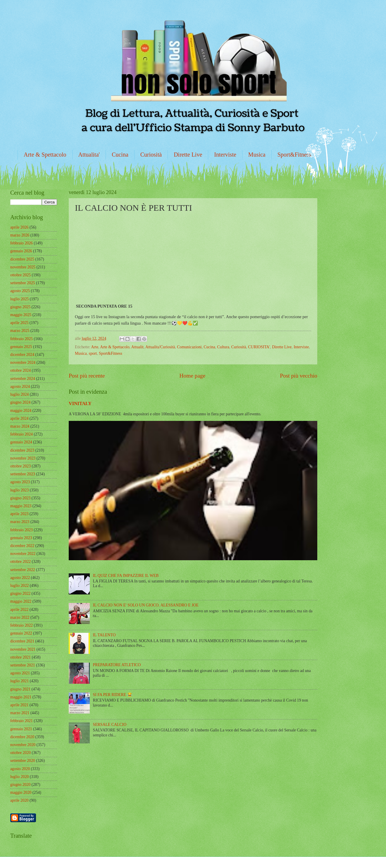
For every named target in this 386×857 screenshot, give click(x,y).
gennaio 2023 (21, 538)
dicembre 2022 (22, 546)
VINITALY (80, 403)
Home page (192, 376)
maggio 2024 (20, 410)
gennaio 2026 (21, 251)
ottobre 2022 (20, 561)
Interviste (225, 154)
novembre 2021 (22, 649)
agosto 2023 (20, 482)
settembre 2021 (22, 665)
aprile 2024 (19, 418)
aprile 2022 (19, 609)
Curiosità (151, 154)
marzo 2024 (20, 426)
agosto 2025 (20, 291)
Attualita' (89, 154)
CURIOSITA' (259, 347)
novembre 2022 (22, 553)
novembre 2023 (22, 458)
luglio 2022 (19, 585)
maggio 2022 (20, 601)
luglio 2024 (19, 394)
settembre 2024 (22, 378)
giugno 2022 (20, 593)
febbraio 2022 (21, 625)
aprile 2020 (19, 800)
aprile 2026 (19, 227)
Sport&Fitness (294, 154)
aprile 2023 (19, 514)
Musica (257, 154)
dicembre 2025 (22, 259)
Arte (95, 347)
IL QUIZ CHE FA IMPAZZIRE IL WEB (126, 575)
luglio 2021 (19, 681)
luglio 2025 (19, 299)
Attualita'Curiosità (160, 347)
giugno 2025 (20, 307)
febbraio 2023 (21, 530)
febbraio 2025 (21, 339)
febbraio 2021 (21, 721)
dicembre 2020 (22, 737)
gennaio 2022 (21, 633)
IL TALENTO (104, 635)
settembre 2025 (22, 283)
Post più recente (87, 376)
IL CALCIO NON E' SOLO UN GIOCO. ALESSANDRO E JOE (146, 605)
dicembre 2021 (22, 641)
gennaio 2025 (21, 346)
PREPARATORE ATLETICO (117, 665)
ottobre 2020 (20, 752)
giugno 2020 (20, 784)
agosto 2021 (20, 673)
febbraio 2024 (21, 434)
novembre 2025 (22, 267)
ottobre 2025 (20, 275)
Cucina (120, 154)
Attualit (137, 347)
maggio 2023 (20, 506)
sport (93, 353)
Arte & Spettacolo (45, 154)
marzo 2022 (20, 617)
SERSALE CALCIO (110, 724)
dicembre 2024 (22, 354)
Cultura (223, 347)
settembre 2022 (22, 570)
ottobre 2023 (20, 466)
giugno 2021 (20, 689)
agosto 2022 (20, 577)
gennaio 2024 (21, 442)
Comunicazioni (189, 347)
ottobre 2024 (20, 370)
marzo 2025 (20, 330)
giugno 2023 (20, 498)
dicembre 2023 (22, 450)
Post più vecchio (298, 376)
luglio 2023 (19, 490)
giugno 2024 (20, 402)
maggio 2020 (20, 792)
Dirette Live (188, 154)
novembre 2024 (22, 362)
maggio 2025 (20, 315)
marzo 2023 (20, 522)
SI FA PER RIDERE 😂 (112, 695)
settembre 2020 (22, 760)
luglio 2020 (19, 776)
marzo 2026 (20, 235)
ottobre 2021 (20, 657)
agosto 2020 (20, 769)
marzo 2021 (20, 713)
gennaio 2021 (21, 729)
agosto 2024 (20, 386)
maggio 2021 (20, 697)
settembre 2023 (22, 474)
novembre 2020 (22, 745)
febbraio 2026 (21, 243)
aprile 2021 (19, 705)
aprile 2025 (19, 322)
